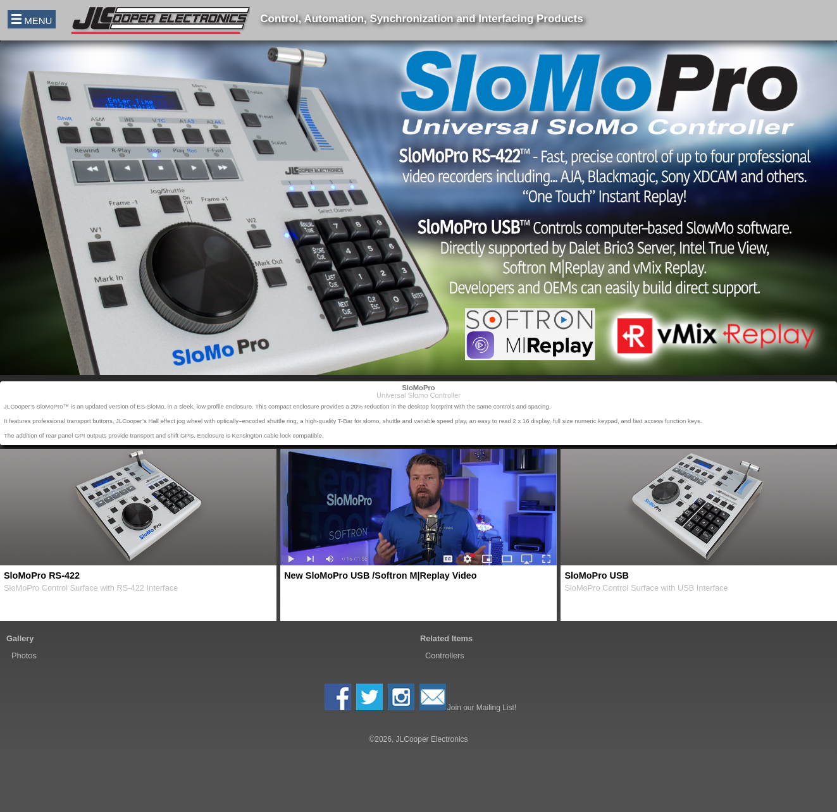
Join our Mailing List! (467, 698)
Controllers (444, 655)
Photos (24, 655)
